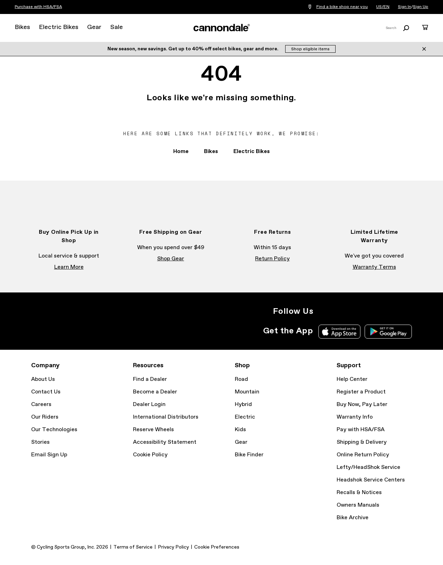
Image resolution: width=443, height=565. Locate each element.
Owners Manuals (358, 505)
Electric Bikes (58, 27)
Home (181, 151)
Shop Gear (170, 258)
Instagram (323, 311)
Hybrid (243, 404)
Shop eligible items (310, 49)
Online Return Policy (363, 454)
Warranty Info (355, 417)
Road (241, 379)
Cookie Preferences (216, 547)
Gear (94, 27)
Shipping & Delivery (362, 442)
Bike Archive (352, 517)
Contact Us (46, 392)
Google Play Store (388, 332)
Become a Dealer (155, 392)
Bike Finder (249, 454)
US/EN (382, 7)
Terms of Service (133, 547)
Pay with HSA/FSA (361, 429)
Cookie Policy (150, 454)
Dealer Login (149, 404)
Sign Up (420, 7)
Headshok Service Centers (371, 480)
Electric (245, 417)
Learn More (69, 267)
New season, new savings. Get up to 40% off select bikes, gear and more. (193, 49)
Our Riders (44, 417)
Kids (240, 429)
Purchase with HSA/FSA (38, 7)
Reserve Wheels (153, 429)
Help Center (352, 379)
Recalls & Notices (359, 492)
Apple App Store (339, 332)
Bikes (22, 27)
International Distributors (165, 417)
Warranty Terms (374, 267)
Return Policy (272, 258)
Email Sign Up (49, 454)
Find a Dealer (150, 379)
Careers (41, 404)
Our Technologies (54, 429)
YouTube (369, 311)
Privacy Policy (173, 547)
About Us (43, 379)
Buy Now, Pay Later (362, 404)
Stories (40, 442)
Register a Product (361, 392)
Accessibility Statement (164, 442)
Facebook (338, 311)
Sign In (404, 7)
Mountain (247, 392)
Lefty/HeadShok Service (368, 467)
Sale (116, 27)
